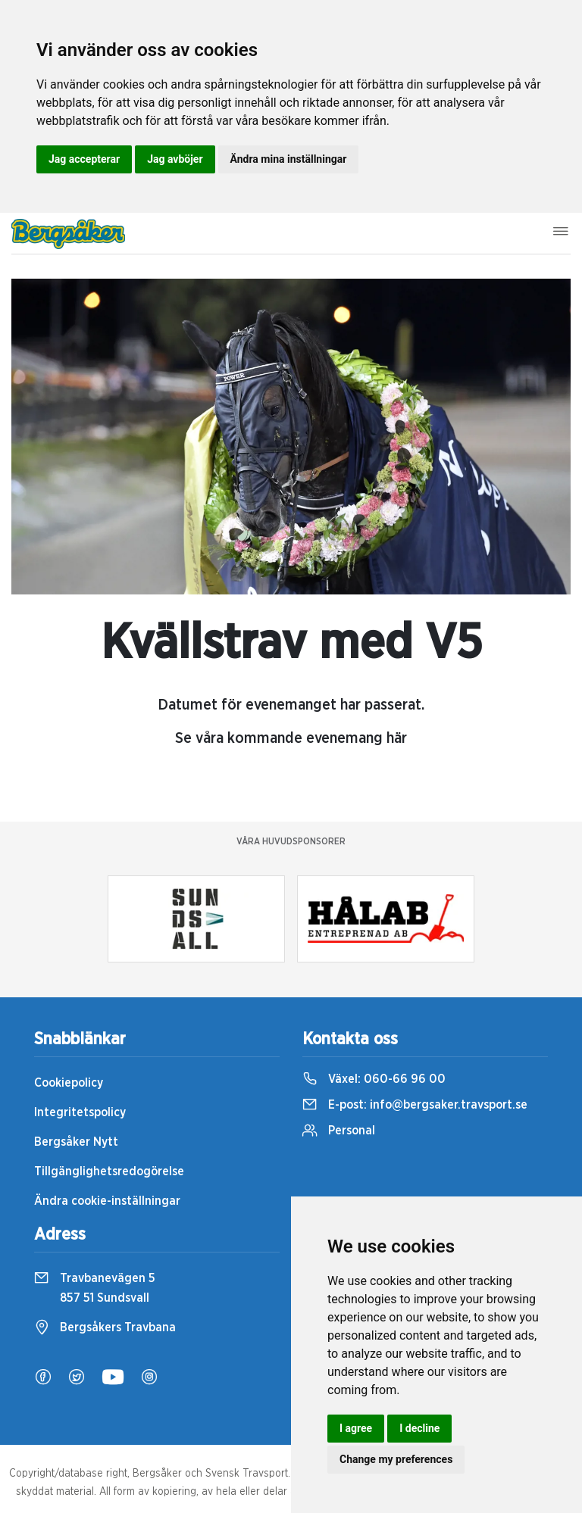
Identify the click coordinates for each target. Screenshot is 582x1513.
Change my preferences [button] (396, 1459)
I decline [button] (419, 1428)
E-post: (414, 1105)
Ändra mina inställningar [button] (288, 159)
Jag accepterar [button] (84, 159)
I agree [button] (356, 1428)
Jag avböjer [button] (174, 159)
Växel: (374, 1079)
